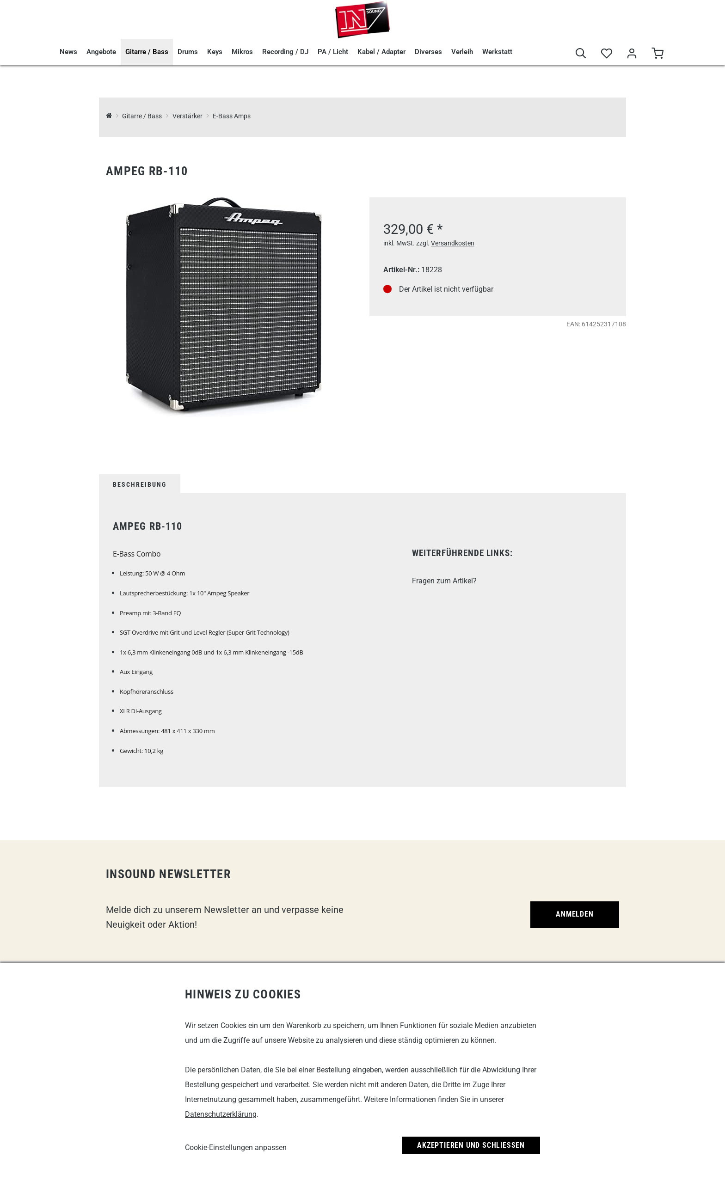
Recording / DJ (285, 52)
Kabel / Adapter (381, 52)
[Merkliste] (606, 54)
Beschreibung (139, 484)
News (68, 52)
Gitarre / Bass (146, 52)
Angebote (101, 52)
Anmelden (574, 914)
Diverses (428, 52)
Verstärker (187, 116)
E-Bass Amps (232, 116)
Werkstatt (497, 52)
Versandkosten (452, 243)
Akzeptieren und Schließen (471, 1145)
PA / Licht (333, 52)
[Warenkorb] (657, 54)
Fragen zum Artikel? (444, 580)
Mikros (242, 52)
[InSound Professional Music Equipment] (109, 116)
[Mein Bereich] (632, 54)
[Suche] (581, 54)
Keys (214, 52)
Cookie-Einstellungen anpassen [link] (236, 1147)
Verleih (462, 52)
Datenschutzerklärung (221, 1114)
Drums (188, 52)
